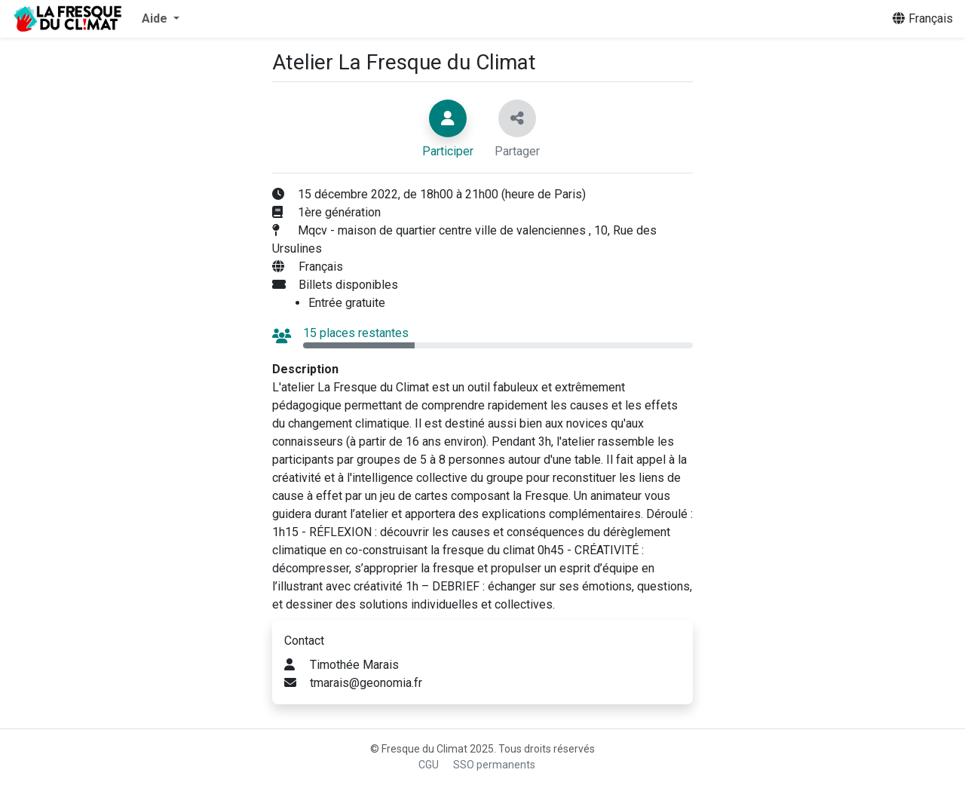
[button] (160, 19)
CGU (428, 765)
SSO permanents (494, 765)
